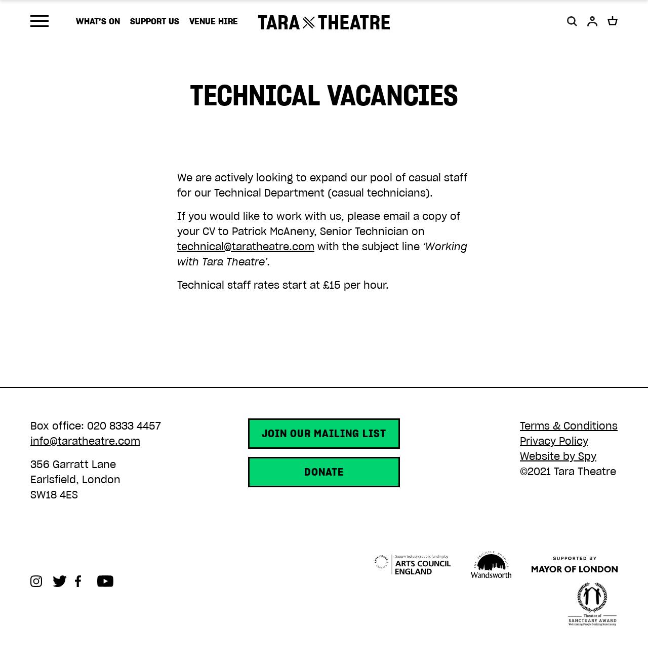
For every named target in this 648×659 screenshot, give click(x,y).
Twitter (64, 581)
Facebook (86, 581)
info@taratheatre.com (85, 441)
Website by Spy (558, 456)
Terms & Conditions (569, 426)
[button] (572, 21)
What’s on (98, 21)
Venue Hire (213, 21)
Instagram (41, 581)
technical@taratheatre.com (245, 246)
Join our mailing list (324, 433)
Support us (154, 21)
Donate (324, 472)
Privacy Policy (554, 441)
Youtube (108, 581)
